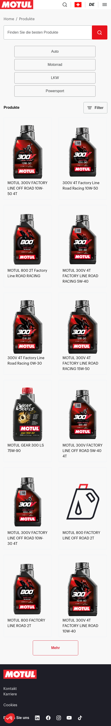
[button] (9, 718)
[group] (56, 71)
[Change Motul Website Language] (91, 5)
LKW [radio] (55, 78)
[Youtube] (69, 718)
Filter (95, 108)
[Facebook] (48, 718)
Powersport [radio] (55, 91)
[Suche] (99, 32)
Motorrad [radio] (55, 65)
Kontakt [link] (10, 689)
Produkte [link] (27, 19)
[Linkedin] (37, 718)
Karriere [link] (10, 694)
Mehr (55, 648)
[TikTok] (80, 718)
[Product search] (65, 4)
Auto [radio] (55, 51)
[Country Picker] (78, 4)
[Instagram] (58, 718)
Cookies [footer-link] (10, 705)
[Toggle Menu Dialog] (104, 4)
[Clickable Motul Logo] (16, 4)
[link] (27, 177)
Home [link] (9, 19)
